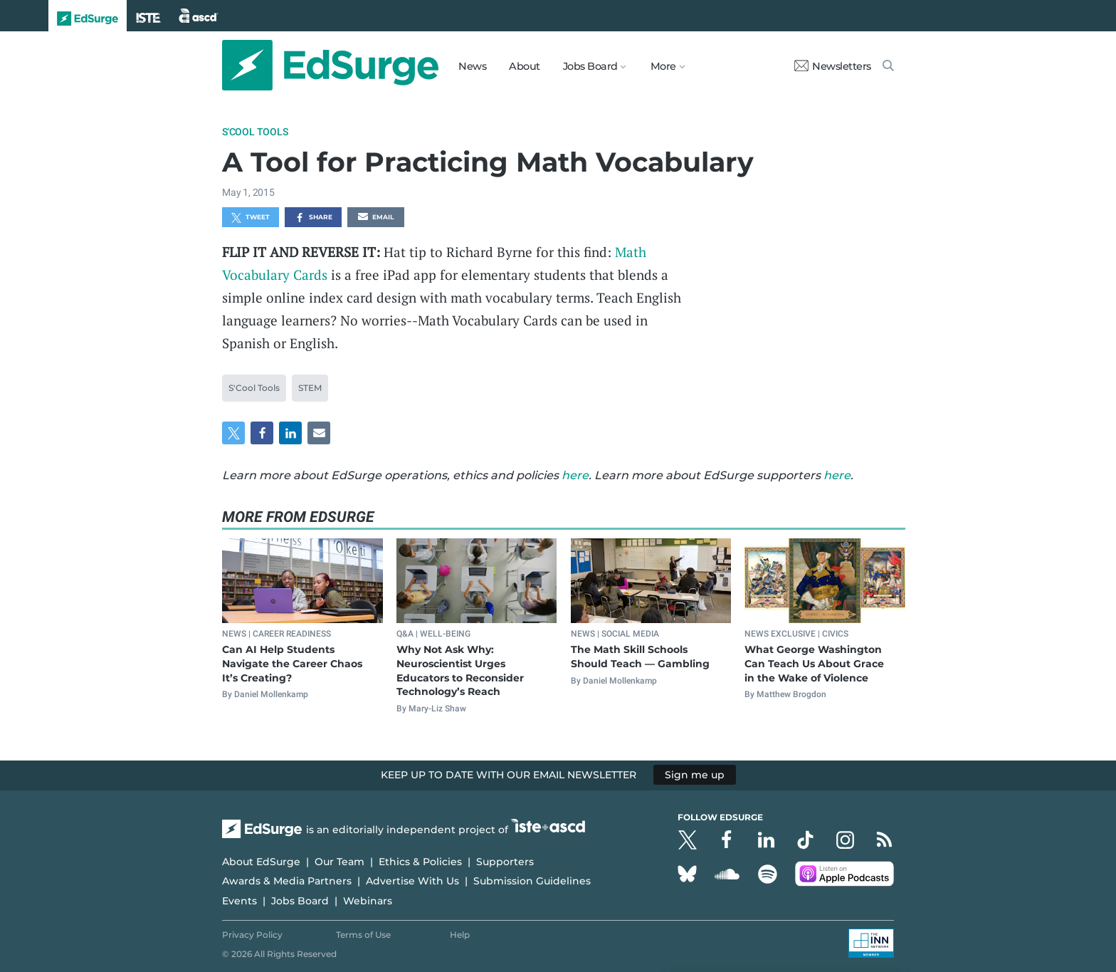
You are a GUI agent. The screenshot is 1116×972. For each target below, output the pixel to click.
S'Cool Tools (255, 131)
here (575, 475)
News (472, 66)
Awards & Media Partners (287, 880)
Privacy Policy (252, 934)
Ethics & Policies (420, 861)
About (524, 66)
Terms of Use (363, 934)
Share (313, 218)
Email (376, 218)
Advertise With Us (412, 880)
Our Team (339, 861)
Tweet (250, 218)
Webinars (367, 900)
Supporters (505, 861)
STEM (310, 387)
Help (460, 934)
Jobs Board (300, 900)
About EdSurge (261, 861)
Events (239, 900)
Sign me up (695, 774)
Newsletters (832, 66)
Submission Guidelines (532, 880)
